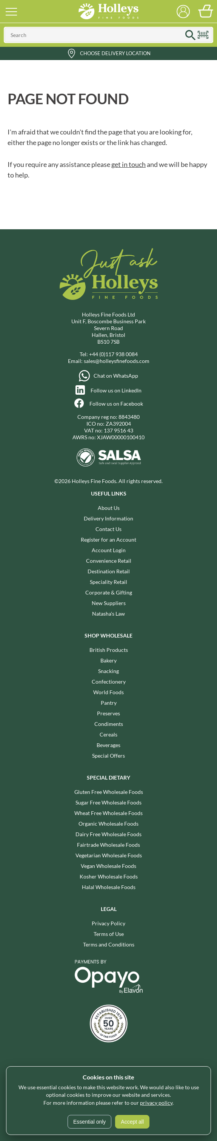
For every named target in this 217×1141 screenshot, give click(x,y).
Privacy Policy (108, 923)
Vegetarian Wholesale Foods (108, 855)
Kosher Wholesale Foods (109, 876)
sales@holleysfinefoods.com (116, 361)
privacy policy (156, 1102)
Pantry (109, 702)
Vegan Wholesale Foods (108, 866)
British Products (108, 650)
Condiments (108, 724)
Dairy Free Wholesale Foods (108, 834)
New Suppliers (109, 603)
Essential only (89, 1122)
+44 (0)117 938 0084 (113, 354)
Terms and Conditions (108, 944)
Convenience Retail (108, 560)
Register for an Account (108, 539)
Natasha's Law (108, 613)
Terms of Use (109, 934)
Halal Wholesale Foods (108, 887)
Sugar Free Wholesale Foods (108, 802)
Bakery (108, 660)
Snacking (108, 671)
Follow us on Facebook (116, 403)
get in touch (128, 164)
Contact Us (108, 529)
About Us (109, 508)
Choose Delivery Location (115, 53)
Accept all (132, 1122)
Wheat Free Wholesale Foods (108, 813)
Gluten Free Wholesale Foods (108, 792)
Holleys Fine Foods (109, 11)
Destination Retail (109, 571)
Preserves (108, 713)
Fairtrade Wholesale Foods (108, 844)
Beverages (108, 745)
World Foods (108, 692)
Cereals (108, 734)
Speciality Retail (108, 582)
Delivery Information (108, 518)
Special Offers (108, 755)
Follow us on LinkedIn (116, 390)
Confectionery (109, 681)
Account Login (109, 550)
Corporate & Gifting (108, 592)
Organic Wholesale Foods (108, 823)
